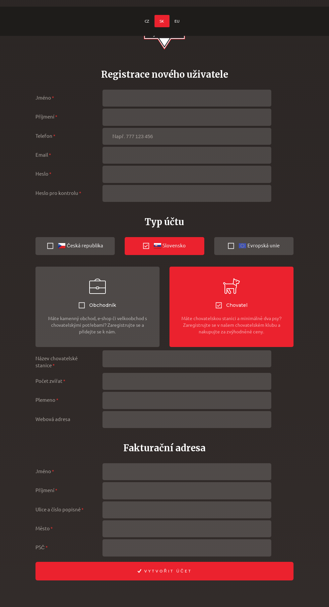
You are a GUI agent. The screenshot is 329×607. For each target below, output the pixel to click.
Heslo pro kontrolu (56, 193)
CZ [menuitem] (147, 21)
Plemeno (45, 400)
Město (42, 528)
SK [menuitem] (162, 21)
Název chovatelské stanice (56, 362)
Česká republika (75, 246)
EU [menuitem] (176, 21)
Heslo (41, 174)
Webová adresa (52, 419)
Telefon (43, 136)
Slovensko (164, 246)
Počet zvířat (48, 381)
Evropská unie (254, 246)
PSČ (40, 547)
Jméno (43, 98)
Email (41, 155)
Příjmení (44, 117)
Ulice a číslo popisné (58, 509)
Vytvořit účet (164, 570)
